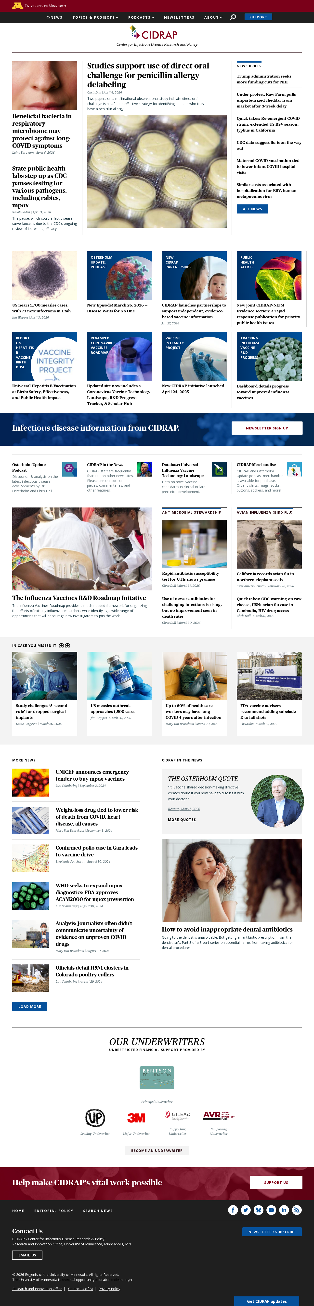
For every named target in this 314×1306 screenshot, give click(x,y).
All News (252, 209)
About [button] (211, 17)
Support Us (276, 1183)
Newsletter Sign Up (267, 428)
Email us (27, 1255)
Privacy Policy (109, 1289)
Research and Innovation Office (37, 1289)
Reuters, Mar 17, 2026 (184, 809)
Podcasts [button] (139, 17)
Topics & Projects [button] (93, 17)
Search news (98, 1211)
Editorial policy (53, 1211)
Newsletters (179, 17)
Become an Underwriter (157, 1150)
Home (18, 1211)
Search (233, 17)
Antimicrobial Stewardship (191, 512)
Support (258, 17)
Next (67, 646)
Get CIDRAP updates (267, 1301)
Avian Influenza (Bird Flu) (265, 512)
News (57, 17)
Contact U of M (80, 1289)
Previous (61, 646)
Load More (29, 1007)
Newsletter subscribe (272, 1232)
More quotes (182, 819)
